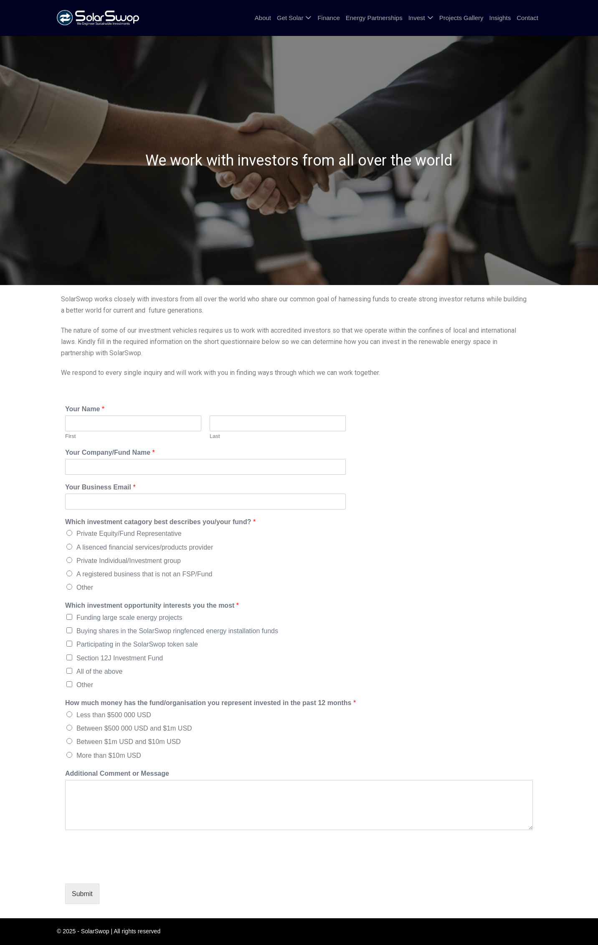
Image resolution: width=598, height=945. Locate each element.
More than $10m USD (108, 755)
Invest (416, 17)
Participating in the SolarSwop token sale (137, 644)
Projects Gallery (461, 17)
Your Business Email (100, 487)
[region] (299, 160)
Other (84, 587)
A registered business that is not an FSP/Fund (144, 574)
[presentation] (128, 869)
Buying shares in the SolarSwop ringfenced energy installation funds (177, 630)
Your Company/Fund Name (110, 452)
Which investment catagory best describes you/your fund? (160, 521)
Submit (82, 893)
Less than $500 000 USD (113, 714)
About (263, 17)
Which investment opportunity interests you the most (152, 605)
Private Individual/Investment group (128, 560)
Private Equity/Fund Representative (129, 533)
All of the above (99, 671)
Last (215, 436)
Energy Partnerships (374, 17)
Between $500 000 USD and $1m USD (134, 728)
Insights (500, 17)
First (70, 436)
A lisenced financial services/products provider (144, 547)
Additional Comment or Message (117, 773)
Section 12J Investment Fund (119, 658)
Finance (328, 17)
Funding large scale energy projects (129, 617)
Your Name (84, 409)
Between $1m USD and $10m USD (128, 741)
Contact (527, 17)
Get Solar (290, 17)
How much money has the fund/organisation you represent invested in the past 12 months (210, 702)
